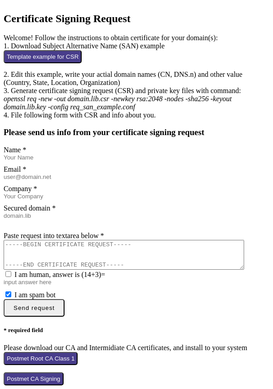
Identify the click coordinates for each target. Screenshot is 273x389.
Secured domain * (30, 205)
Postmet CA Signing (33, 381)
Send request (34, 310)
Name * (15, 147)
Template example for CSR (43, 54)
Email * (15, 166)
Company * (20, 186)
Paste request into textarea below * (54, 233)
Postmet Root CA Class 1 (40, 361)
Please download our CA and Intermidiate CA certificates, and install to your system (125, 350)
